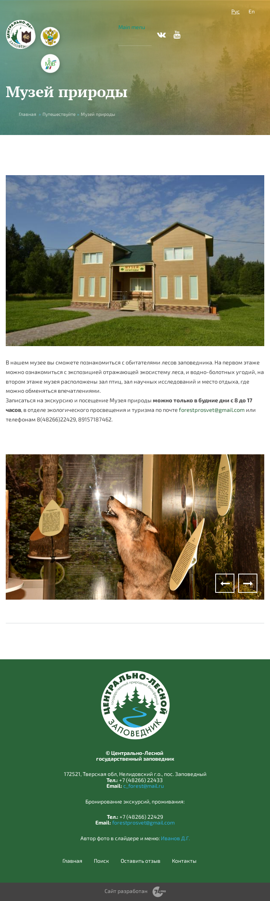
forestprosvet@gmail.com (212, 409)
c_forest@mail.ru (143, 785)
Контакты (184, 861)
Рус (235, 11)
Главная (27, 114)
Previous (224, 583)
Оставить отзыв (140, 861)
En (252, 11)
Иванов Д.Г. (175, 838)
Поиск (101, 861)
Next (247, 583)
